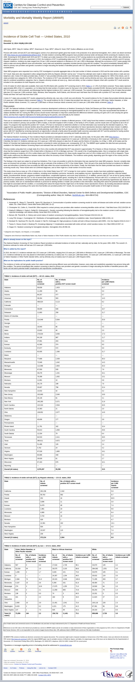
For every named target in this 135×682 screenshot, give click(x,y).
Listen (29, 651)
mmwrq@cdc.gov (66, 645)
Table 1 (88, 86)
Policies (21, 668)
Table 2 (39, 100)
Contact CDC (52, 668)
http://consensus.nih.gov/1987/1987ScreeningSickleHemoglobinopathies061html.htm (34, 117)
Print (5, 651)
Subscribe (21, 651)
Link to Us (42, 668)
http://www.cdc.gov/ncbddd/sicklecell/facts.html (24, 55)
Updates (12, 651)
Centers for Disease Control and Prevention (28, 664)
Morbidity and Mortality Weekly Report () (34, 17)
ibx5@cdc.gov (78, 195)
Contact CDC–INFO (44, 675)
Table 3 (109, 102)
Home (6, 668)
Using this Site (31, 668)
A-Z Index (13, 668)
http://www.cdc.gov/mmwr (19, 639)
